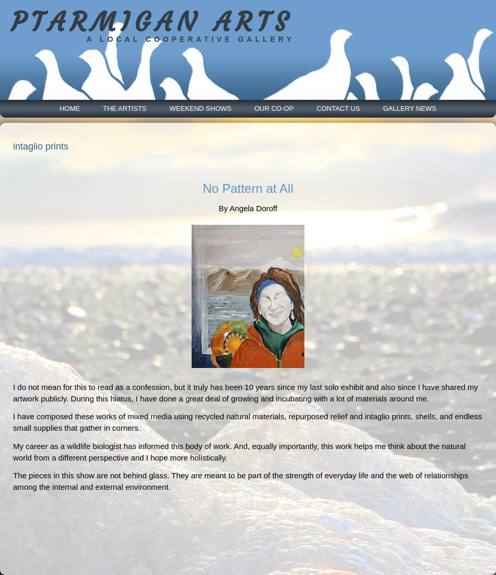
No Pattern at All (248, 188)
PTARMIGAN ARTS (151, 22)
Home (70, 108)
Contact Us (338, 108)
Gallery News (409, 108)
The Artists (125, 108)
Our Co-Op (273, 108)
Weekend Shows (200, 108)
